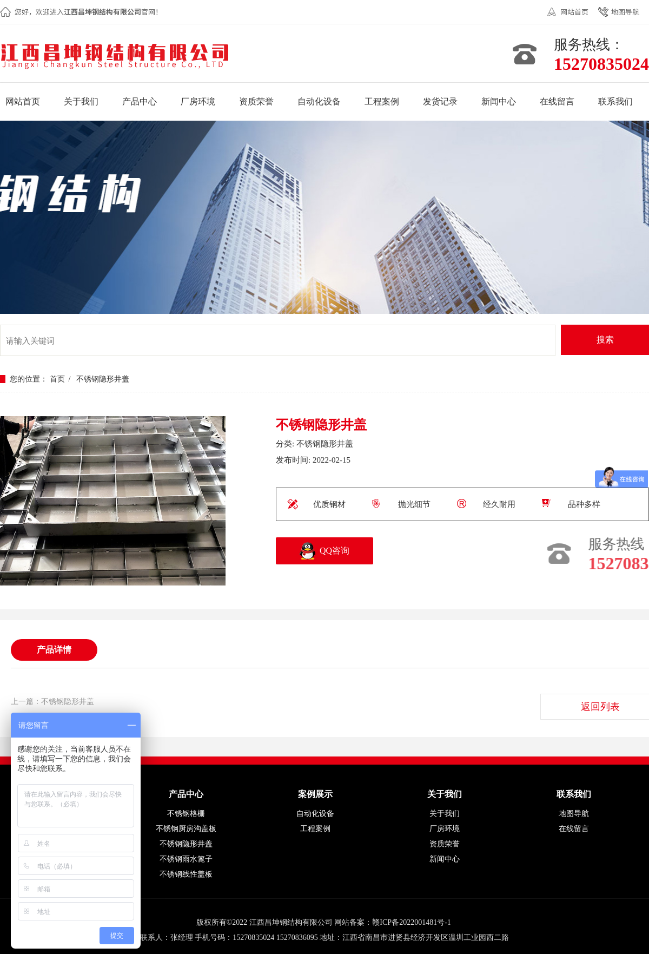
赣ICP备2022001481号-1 (411, 922)
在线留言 (574, 829)
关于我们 (444, 814)
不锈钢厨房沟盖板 (186, 829)
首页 (57, 379)
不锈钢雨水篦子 (186, 859)
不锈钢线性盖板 (186, 874)
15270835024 (601, 64)
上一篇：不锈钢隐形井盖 (52, 702)
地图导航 (625, 11)
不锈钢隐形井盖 (102, 379)
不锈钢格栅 (186, 814)
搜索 (605, 339)
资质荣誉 (444, 844)
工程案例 (315, 829)
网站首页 (574, 11)
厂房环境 (444, 829)
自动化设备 (315, 814)
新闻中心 (444, 859)
